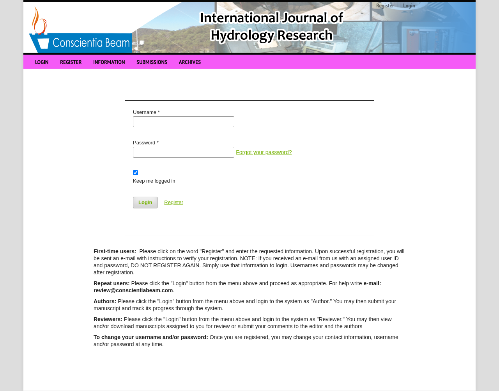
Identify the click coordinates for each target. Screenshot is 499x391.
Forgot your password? (264, 152)
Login (41, 62)
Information (109, 62)
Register (70, 62)
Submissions (151, 62)
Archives (190, 62)
